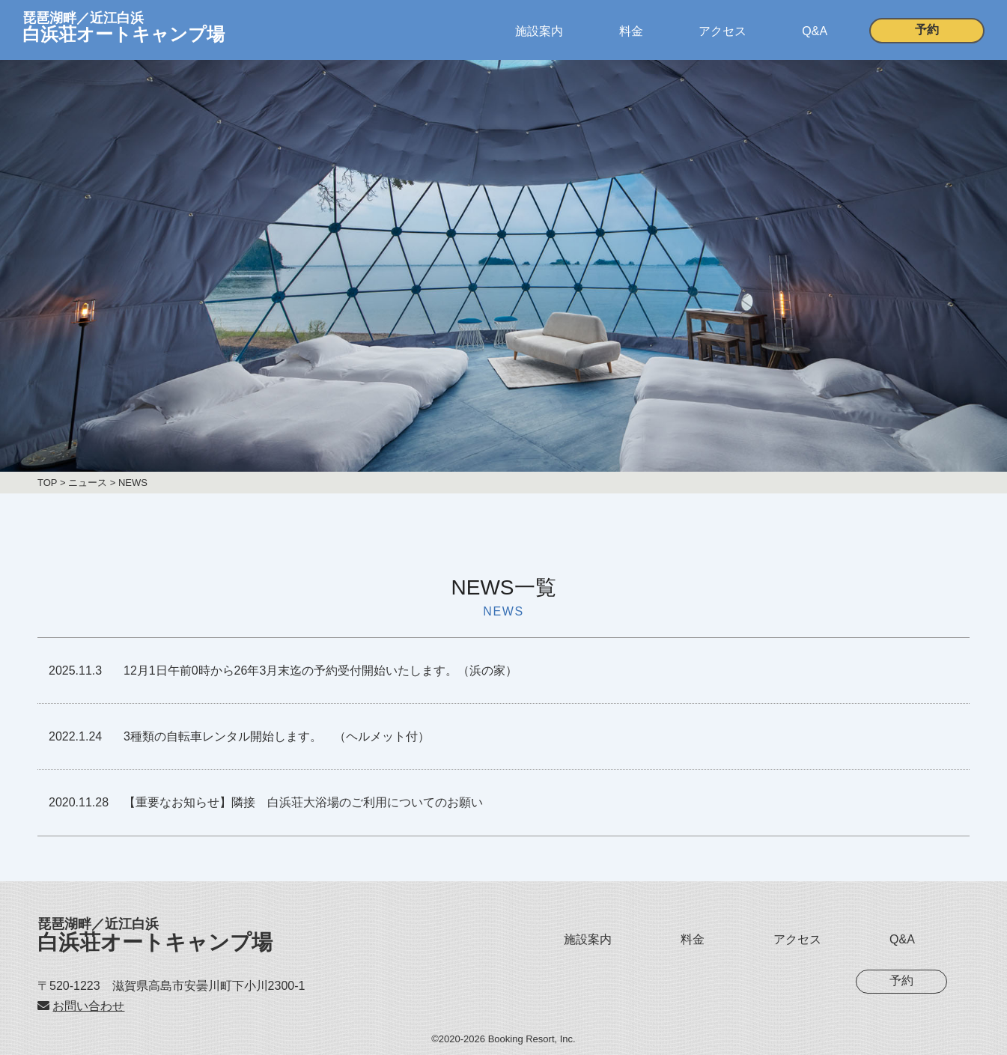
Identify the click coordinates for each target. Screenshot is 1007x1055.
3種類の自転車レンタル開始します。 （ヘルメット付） (277, 736)
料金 (631, 31)
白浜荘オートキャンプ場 (155, 935)
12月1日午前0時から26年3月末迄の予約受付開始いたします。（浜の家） (320, 670)
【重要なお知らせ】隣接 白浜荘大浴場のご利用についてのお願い (303, 802)
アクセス (722, 31)
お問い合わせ (88, 1006)
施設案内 (539, 31)
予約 (927, 30)
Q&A (814, 31)
